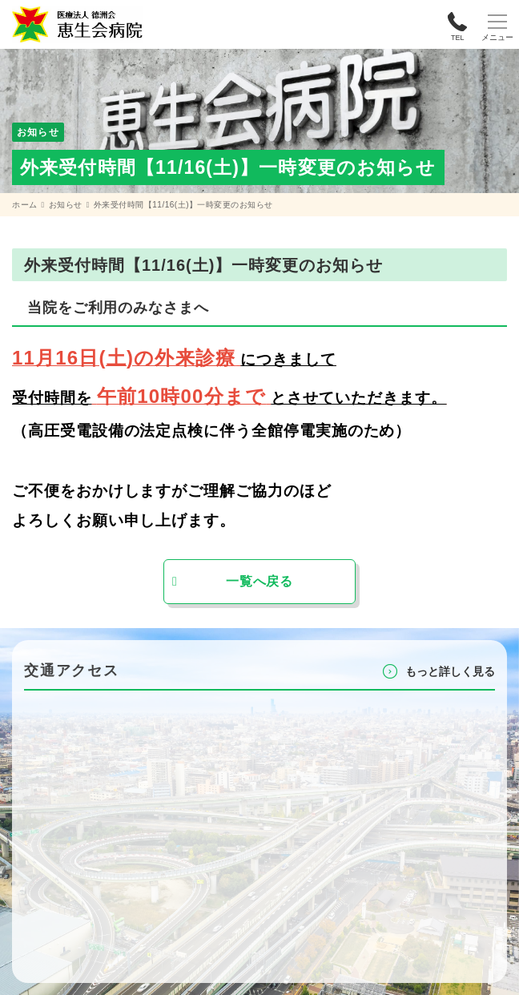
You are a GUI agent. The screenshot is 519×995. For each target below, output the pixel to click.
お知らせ (65, 204)
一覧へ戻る (259, 581)
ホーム (25, 204)
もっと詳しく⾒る (450, 671)
